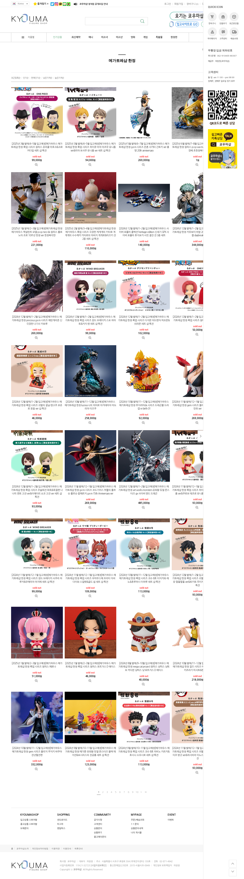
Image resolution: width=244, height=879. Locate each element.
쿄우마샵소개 (22, 848)
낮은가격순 (47, 78)
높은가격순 (59, 78)
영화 (133, 37)
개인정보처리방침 (40, 848)
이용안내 (67, 848)
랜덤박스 (61, 828)
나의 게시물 (136, 833)
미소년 (119, 37)
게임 (145, 37)
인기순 (25, 78)
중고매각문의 (100, 837)
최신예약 (76, 37)
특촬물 (159, 37)
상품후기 (223, 18)
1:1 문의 (135, 824)
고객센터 (223, 33)
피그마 (60, 824)
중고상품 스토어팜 (28, 824)
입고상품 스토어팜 (28, 820)
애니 (91, 37)
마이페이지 (212, 33)
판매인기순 (35, 78)
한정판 (174, 37)
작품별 (28, 37)
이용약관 (56, 848)
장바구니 (212, 18)
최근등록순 (15, 78)
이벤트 (171, 820)
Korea (20, 4)
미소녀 (104, 37)
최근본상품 (234, 18)
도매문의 (24, 828)
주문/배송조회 (137, 820)
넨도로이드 (62, 820)
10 (136, 792)
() (193, 4)
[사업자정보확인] (98, 865)
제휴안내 (78, 848)
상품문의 (98, 828)
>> (145, 792)
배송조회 (234, 33)
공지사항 (98, 820)
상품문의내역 (137, 828)
